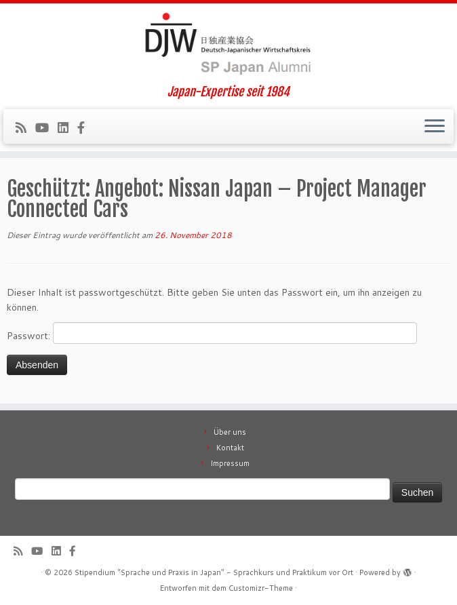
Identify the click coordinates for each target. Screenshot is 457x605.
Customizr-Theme (260, 588)
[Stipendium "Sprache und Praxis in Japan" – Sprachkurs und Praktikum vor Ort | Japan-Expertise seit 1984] (228, 44)
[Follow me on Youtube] (46, 127)
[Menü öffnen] (434, 127)
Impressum (230, 463)
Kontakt (230, 447)
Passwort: (212, 333)
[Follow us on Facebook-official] (85, 127)
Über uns (230, 432)
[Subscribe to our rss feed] (25, 127)
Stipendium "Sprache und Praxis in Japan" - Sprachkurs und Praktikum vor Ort (214, 572)
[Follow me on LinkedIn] (67, 127)
